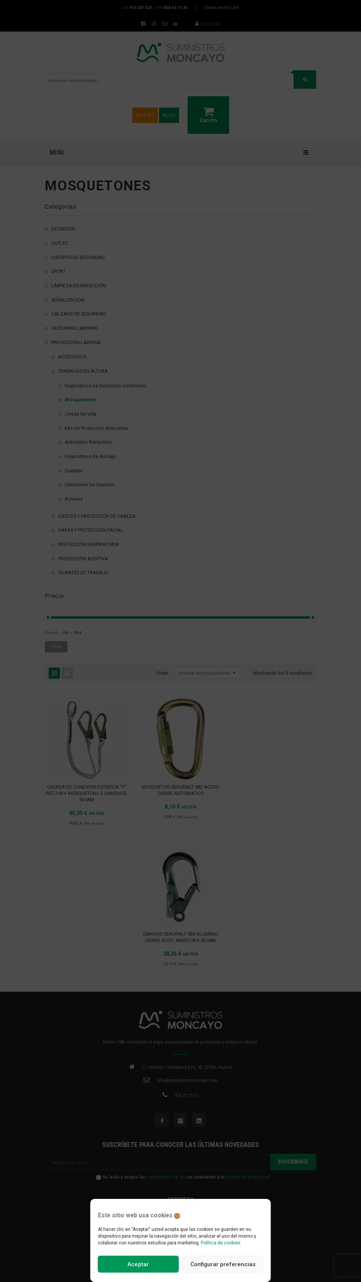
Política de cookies (220, 1243)
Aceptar (138, 1264)
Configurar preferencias (222, 1264)
